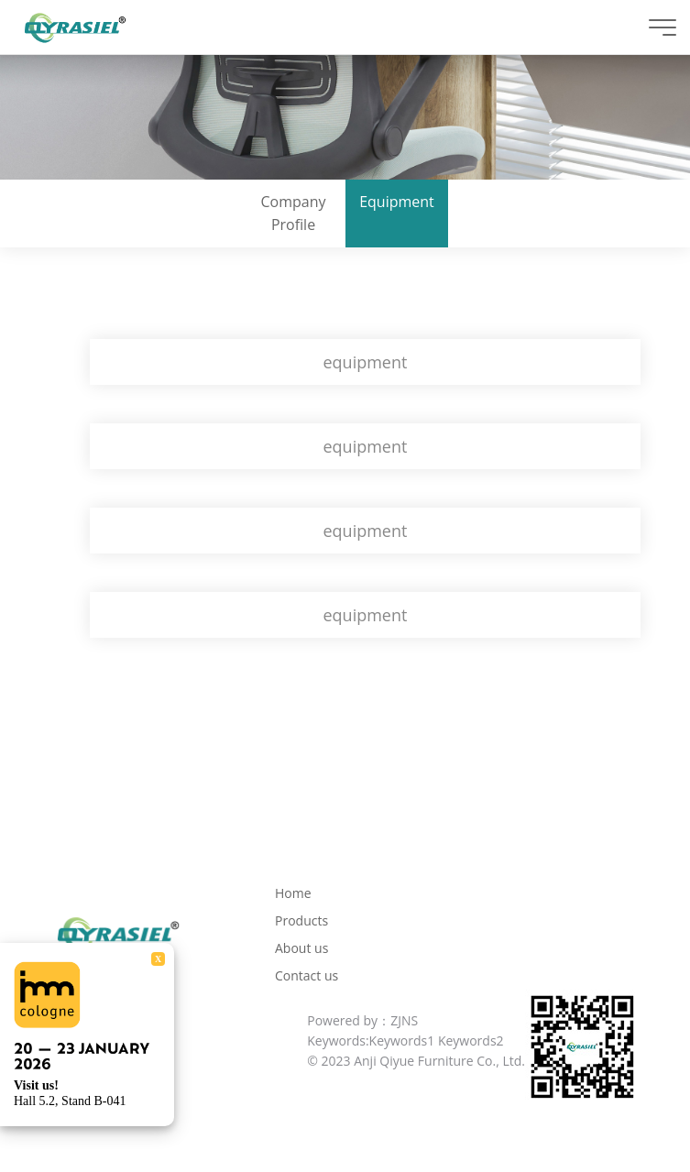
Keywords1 (402, 1040)
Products (301, 920)
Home (293, 893)
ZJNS (404, 1020)
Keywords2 (471, 1040)
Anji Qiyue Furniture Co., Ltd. (439, 1060)
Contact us (306, 975)
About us (301, 948)
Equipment (396, 202)
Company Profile (293, 213)
